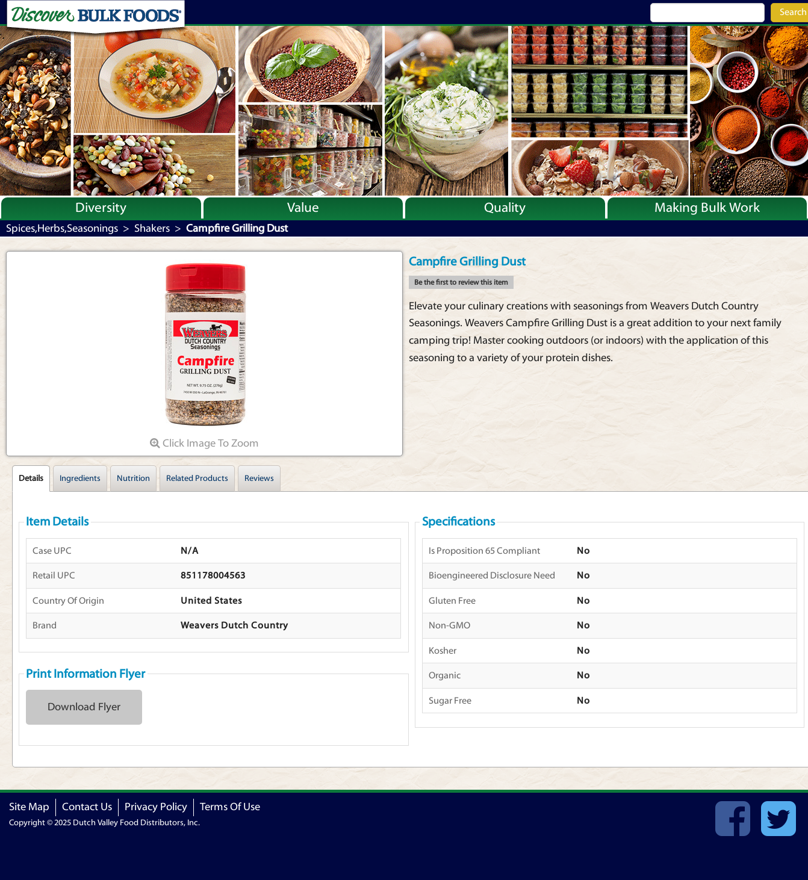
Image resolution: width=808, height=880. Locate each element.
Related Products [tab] (197, 478)
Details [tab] (31, 478)
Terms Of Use (230, 807)
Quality (505, 207)
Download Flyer (84, 707)
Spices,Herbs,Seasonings (62, 228)
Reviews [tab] (259, 478)
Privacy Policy (156, 807)
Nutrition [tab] (133, 478)
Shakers (152, 228)
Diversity (100, 207)
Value (303, 207)
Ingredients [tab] (80, 478)
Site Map (29, 807)
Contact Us (87, 807)
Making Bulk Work (707, 207)
